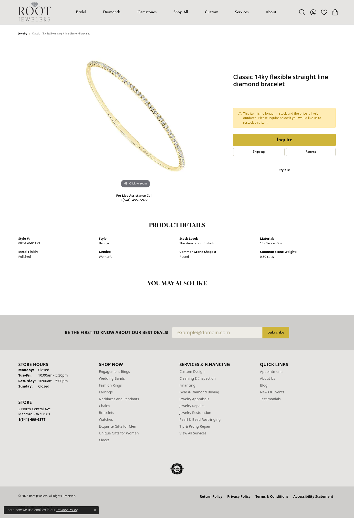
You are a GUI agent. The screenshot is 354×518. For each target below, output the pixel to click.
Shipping (259, 152)
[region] (135, 116)
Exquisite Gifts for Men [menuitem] (117, 426)
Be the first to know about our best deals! (116, 332)
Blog (264, 385)
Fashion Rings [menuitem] (110, 385)
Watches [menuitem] (106, 419)
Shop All (180, 12)
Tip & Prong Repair (194, 426)
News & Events (272, 392)
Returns (311, 152)
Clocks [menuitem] (104, 440)
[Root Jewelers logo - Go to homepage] (34, 12)
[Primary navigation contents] (176, 12)
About (271, 12)
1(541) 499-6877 (134, 200)
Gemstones (147, 12)
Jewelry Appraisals (194, 399)
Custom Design (192, 371)
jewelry (22, 33)
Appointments (271, 371)
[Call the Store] (31, 419)
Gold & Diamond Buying (199, 392)
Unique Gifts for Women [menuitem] (119, 433)
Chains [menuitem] (104, 405)
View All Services (193, 433)
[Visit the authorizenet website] (177, 469)
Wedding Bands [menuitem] (112, 378)
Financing (187, 385)
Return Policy (211, 496)
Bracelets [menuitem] (106, 412)
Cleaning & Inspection (197, 378)
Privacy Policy (238, 496)
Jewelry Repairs (191, 405)
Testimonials (270, 399)
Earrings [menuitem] (106, 392)
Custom (211, 12)
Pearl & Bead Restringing (200, 419)
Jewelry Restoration (195, 412)
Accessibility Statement (313, 496)
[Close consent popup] (95, 510)
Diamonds (112, 12)
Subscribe (276, 333)
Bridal (81, 12)
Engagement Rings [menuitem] (114, 371)
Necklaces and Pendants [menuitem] (119, 399)
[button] (302, 12)
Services (242, 12)
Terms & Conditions (271, 496)
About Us (267, 378)
